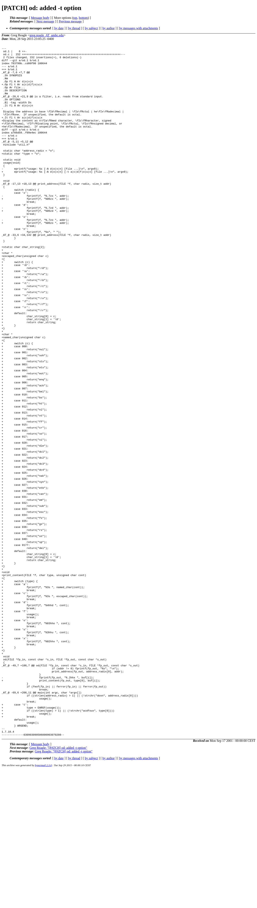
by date (59, 28)
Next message (45, 21)
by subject (91, 28)
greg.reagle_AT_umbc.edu (47, 35)
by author (108, 28)
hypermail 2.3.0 (43, 903)
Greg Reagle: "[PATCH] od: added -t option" (58, 885)
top (75, 17)
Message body (40, 17)
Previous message (70, 21)
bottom (83, 17)
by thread (74, 28)
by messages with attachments (138, 28)
